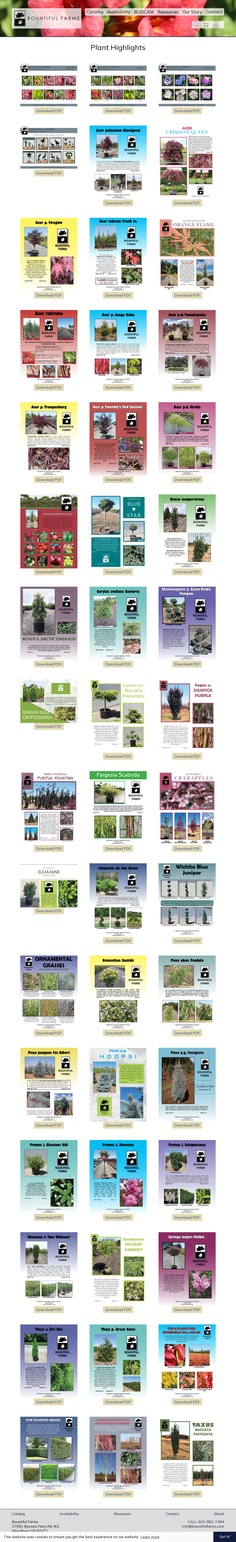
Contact (214, 12)
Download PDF (49, 110)
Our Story (192, 12)
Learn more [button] (150, 1536)
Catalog (95, 12)
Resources (168, 12)
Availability (118, 12)
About (219, 1513)
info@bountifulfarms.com (203, 1526)
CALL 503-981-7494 (206, 1521)
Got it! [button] (225, 1537)
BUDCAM (144, 12)
